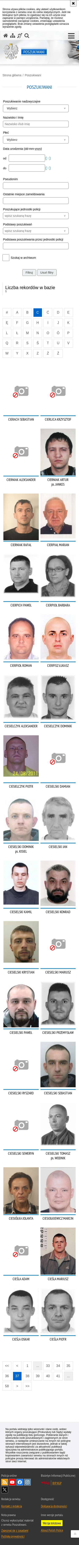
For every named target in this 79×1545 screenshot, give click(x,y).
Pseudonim (10, 179)
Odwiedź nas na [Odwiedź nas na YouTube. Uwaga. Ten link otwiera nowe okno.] (12, 1482)
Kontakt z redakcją (11, 1506)
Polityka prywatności (12, 1536)
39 (38, 1376)
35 (68, 1366)
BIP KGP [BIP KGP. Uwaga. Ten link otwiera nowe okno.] (57, 1483)
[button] (71, 36)
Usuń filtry (46, 272)
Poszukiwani (33, 75)
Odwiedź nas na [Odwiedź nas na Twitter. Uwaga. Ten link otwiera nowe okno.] (4, 1489)
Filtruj (29, 272)
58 (7, 1386)
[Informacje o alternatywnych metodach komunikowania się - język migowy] (19, 35)
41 (58, 1376)
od (5, 158)
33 (48, 1366)
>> (26, 1385)
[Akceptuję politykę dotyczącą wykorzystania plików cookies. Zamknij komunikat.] (73, 3)
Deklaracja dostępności (54, 1506)
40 (48, 1376)
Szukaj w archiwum (23, 257)
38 (27, 1376)
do (5, 168)
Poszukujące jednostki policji (21, 209)
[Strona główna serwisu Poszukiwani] (5, 35)
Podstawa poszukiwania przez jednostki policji (33, 239)
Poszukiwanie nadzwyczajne (21, 101)
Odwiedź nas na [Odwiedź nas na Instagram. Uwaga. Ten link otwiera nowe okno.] (27, 1482)
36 (7, 1376)
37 (17, 1376)
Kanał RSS (4, 1482)
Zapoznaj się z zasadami (14, 1530)
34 (58, 1366)
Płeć (6, 132)
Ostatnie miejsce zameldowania (23, 194)
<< (6, 1364)
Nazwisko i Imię (13, 117)
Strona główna (12, 75)
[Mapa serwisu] (12, 35)
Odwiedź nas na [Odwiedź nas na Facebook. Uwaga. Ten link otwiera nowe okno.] (19, 1482)
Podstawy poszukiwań (17, 224)
